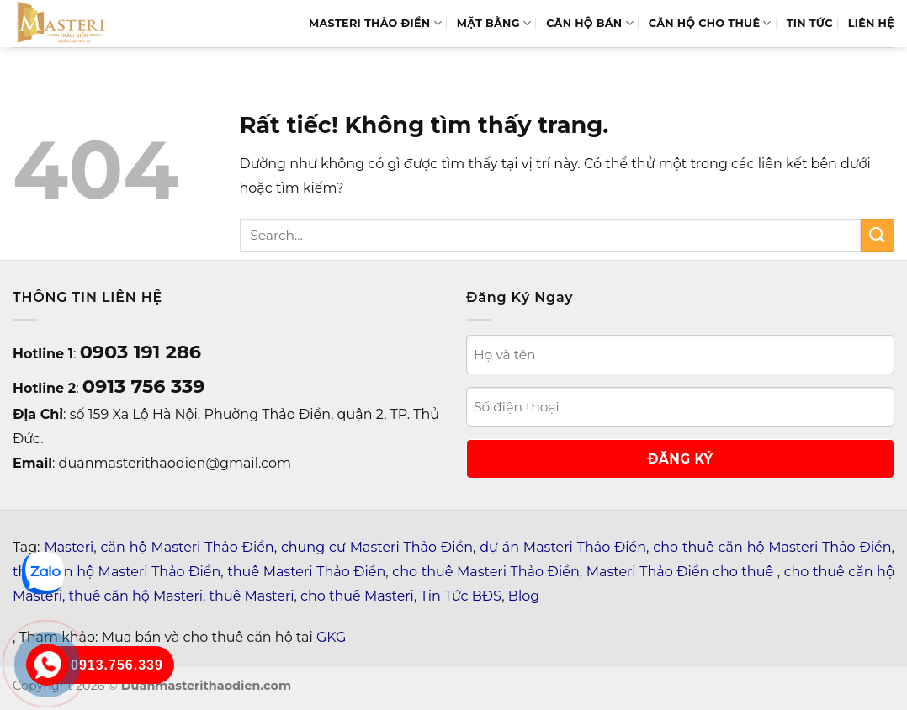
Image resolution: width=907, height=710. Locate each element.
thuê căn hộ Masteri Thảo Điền (116, 572)
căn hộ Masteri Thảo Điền (187, 547)
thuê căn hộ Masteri (136, 596)
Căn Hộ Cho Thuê (710, 23)
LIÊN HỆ (871, 23)
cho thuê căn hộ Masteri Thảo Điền (772, 547)
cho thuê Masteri (357, 596)
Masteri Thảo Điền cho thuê (681, 572)
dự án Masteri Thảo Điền (563, 547)
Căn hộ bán (590, 23)
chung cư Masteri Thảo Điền (377, 547)
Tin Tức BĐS (461, 596)
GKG (331, 637)
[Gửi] (877, 235)
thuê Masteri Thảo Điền (306, 572)
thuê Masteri (252, 596)
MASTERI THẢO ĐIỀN (375, 23)
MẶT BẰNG (494, 23)
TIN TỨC (810, 23)
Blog (523, 596)
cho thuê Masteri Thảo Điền (485, 572)
